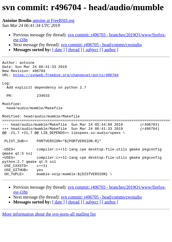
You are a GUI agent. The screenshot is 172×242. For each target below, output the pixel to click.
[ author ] (110, 49)
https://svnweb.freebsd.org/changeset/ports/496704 (65, 78)
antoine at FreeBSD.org (53, 20)
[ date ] (58, 49)
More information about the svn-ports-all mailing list (49, 237)
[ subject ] (92, 49)
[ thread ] (74, 49)
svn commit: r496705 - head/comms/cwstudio (101, 44)
